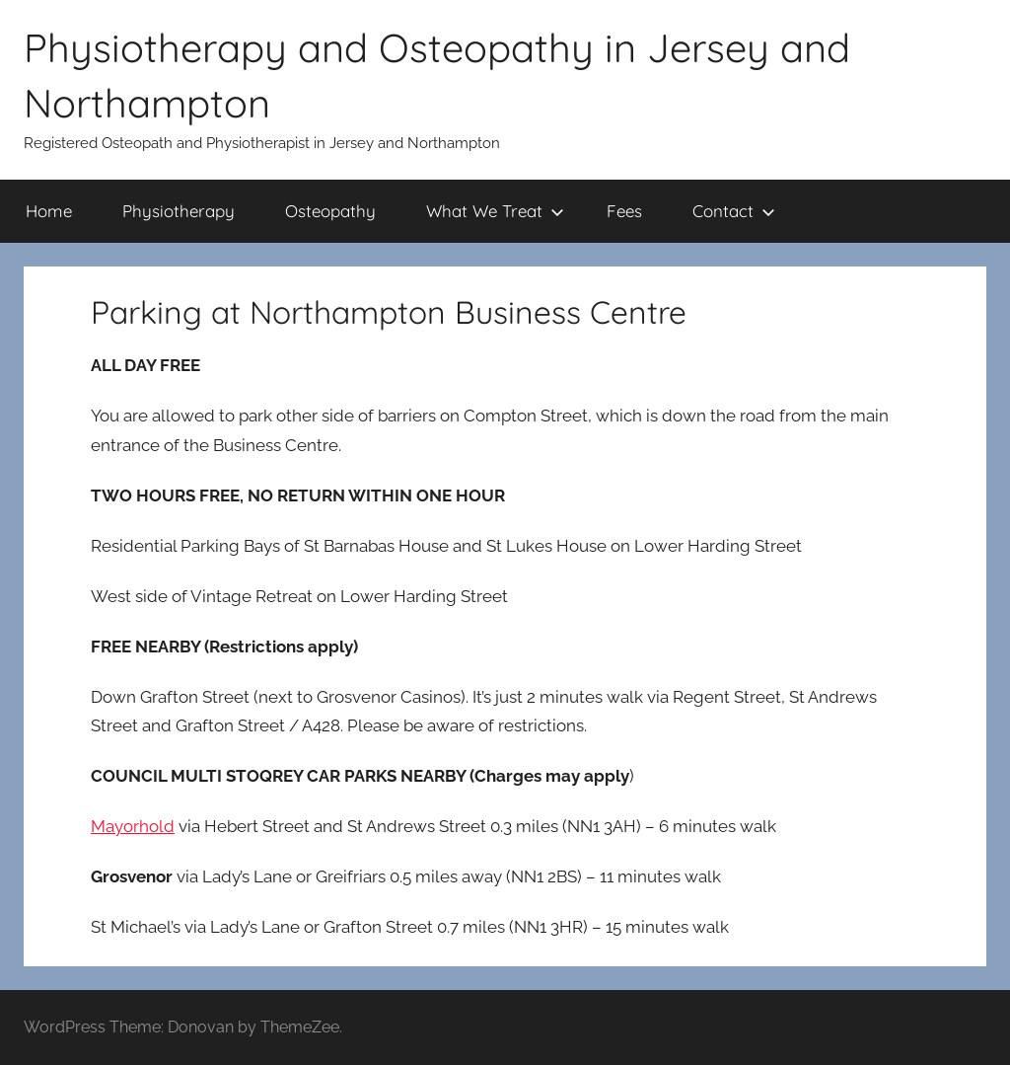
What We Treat (495, 210)
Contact (733, 210)
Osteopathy (330, 210)
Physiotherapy (178, 210)
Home (49, 210)
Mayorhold (133, 826)
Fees (624, 210)
